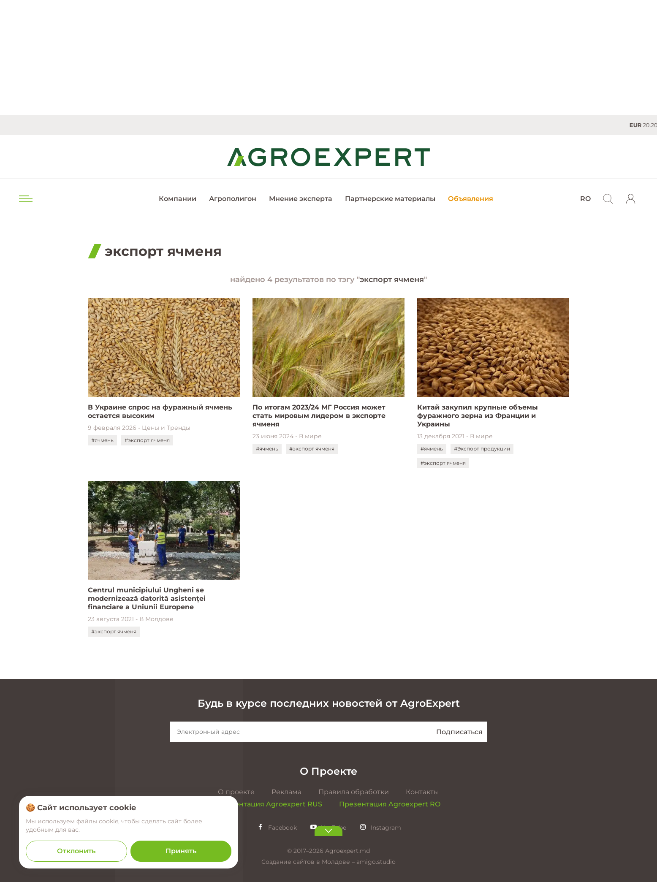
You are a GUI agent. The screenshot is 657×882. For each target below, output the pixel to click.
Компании (177, 199)
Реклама (286, 792)
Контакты (422, 792)
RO (585, 199)
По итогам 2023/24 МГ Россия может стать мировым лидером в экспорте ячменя (319, 415)
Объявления (470, 199)
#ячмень (102, 440)
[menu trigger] (25, 198)
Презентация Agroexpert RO (389, 804)
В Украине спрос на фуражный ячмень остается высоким (160, 411)
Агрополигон (232, 199)
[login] (631, 199)
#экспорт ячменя (147, 440)
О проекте (236, 792)
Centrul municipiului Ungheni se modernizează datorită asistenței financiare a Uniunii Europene (147, 598)
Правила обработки (353, 792)
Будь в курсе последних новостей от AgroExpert (329, 703)
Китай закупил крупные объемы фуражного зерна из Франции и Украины (477, 415)
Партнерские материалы (390, 199)
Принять (181, 851)
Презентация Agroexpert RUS (269, 804)
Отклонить (76, 851)
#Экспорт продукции (482, 448)
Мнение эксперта (300, 199)
